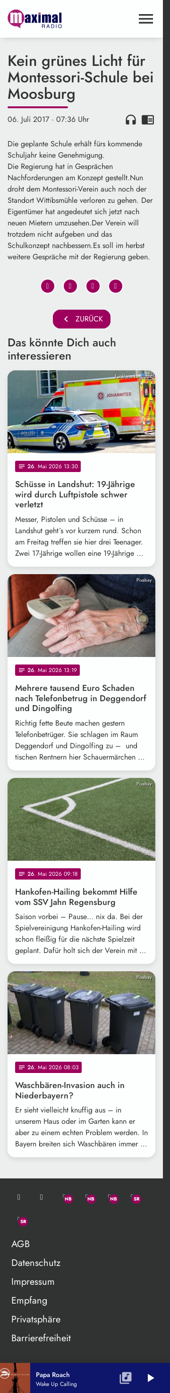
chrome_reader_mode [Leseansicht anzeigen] (147, 119)
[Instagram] (109, 1197)
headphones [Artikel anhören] (130, 119)
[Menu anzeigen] (145, 18)
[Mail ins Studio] (18, 1197)
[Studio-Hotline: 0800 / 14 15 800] (41, 1197)
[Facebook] (86, 1197)
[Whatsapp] (64, 1197)
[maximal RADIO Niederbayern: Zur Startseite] (45, 18)
